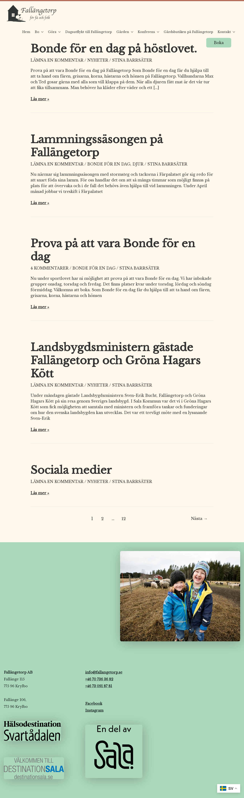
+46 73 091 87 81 (98, 686)
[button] (219, 42)
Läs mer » (39, 98)
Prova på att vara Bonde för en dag (112, 250)
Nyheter (97, 60)
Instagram (94, 710)
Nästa (199, 518)
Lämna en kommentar (57, 60)
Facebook (93, 703)
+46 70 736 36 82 (99, 679)
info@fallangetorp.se (103, 672)
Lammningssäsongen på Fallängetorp (96, 146)
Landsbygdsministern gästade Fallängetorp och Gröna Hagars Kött (115, 360)
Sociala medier (71, 469)
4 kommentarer (49, 268)
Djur (138, 164)
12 (123, 518)
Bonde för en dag (109, 164)
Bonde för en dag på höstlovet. (113, 48)
